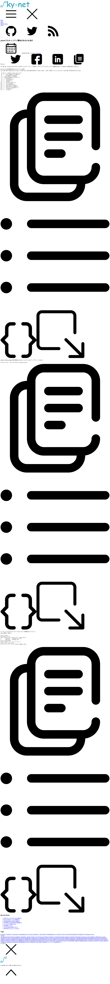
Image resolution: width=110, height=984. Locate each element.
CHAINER (88, 939)
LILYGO (98, 943)
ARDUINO (36, 939)
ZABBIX (44, 947)
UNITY (96, 946)
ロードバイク (51, 947)
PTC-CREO (91, 945)
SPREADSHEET (84, 946)
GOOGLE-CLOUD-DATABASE (23, 943)
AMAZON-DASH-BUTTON (7, 942)
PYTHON (4, 939)
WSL (27, 947)
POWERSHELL (72, 945)
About (2, 25)
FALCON (87, 942)
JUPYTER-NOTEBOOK (72, 939)
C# (36, 942)
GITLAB (30, 939)
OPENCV (55, 945)
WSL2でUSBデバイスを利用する (11, 925)
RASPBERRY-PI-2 (51, 939)
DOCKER (16, 939)
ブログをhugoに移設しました (10, 932)
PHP (66, 945)
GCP (6, 943)
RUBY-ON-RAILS (40, 946)
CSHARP (50, 942)
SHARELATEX (60, 946)
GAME (2, 943)
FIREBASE (98, 942)
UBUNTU (10, 939)
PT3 (86, 945)
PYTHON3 (13, 946)
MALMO (8, 945)
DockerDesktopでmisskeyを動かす (11, 926)
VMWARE (9, 947)
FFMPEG (92, 942)
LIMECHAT (104, 943)
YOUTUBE (39, 947)
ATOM (28, 942)
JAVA (63, 939)
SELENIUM (52, 946)
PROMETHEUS (81, 945)
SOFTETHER (70, 946)
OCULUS (49, 945)
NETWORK (34, 945)
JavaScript (38, 53)
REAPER (32, 946)
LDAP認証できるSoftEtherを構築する (12, 928)
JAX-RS (62, 943)
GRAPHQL (42, 943)
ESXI (92, 939)
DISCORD (61, 942)
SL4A (65, 946)
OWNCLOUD (61, 945)
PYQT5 (106, 945)
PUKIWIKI (97, 945)
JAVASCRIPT (43, 939)
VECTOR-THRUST (103, 946)
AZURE (32, 942)
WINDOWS (81, 939)
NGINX (40, 945)
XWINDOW (33, 947)
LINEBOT (3, 945)
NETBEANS (27, 945)
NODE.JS (44, 945)
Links (2, 22)
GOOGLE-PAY (35, 943)
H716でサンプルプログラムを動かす (12, 923)
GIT (9, 943)
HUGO (47, 943)
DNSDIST (72, 942)
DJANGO (67, 942)
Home (2, 20)
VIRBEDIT (3, 947)
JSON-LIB (72, 943)
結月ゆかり (58, 947)
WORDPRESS (22, 947)
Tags (2, 21)
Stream (6, 23)
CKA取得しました (7, 931)
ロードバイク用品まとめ (9, 929)
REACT (28, 946)
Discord (2, 23)
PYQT (101, 945)
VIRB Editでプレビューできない (11, 933)
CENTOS (59, 939)
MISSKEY (21, 945)
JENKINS (67, 943)
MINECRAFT (14, 945)
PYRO (2, 946)
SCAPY (47, 946)
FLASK (104, 942)
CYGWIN (56, 942)
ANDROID (17, 942)
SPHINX (77, 946)
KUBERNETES (23, 939)
